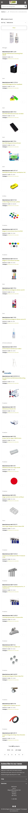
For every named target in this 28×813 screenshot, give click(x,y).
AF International (7, 343)
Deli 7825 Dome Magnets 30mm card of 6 (14, 319)
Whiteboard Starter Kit (9, 409)
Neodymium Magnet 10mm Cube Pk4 (12, 676)
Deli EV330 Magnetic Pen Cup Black (12, 84)
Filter (14, 28)
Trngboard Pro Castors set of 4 (11, 705)
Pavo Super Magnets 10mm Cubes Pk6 (13, 526)
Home (3, 12)
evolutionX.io (14, 811)
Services (3, 783)
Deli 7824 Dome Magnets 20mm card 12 (13, 290)
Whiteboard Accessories (13, 58)
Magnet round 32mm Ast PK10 (10, 260)
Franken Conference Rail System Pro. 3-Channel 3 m (13, 587)
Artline (4, 196)
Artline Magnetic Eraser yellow (11, 202)
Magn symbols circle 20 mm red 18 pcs (13, 497)
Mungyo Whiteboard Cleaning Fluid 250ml (12, 54)
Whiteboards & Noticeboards (18, 12)
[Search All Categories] (14, 6)
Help (2, 779)
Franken (4, 225)
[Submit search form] (25, 6)
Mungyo (4, 47)
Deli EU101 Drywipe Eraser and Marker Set (14, 172)
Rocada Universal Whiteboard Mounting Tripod (13, 378)
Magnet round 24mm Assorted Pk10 (12, 231)
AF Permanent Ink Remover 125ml (11, 348)
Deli (3, 78)
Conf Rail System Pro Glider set (11, 646)
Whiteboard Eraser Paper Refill (11, 467)
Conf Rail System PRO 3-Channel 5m (12, 617)
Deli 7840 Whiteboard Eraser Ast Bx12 (12, 113)
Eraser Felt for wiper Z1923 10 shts (11, 438)
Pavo (3, 520)
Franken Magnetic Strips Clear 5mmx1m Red (13, 735)
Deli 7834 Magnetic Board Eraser (11, 143)
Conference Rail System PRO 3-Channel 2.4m (13, 556)
